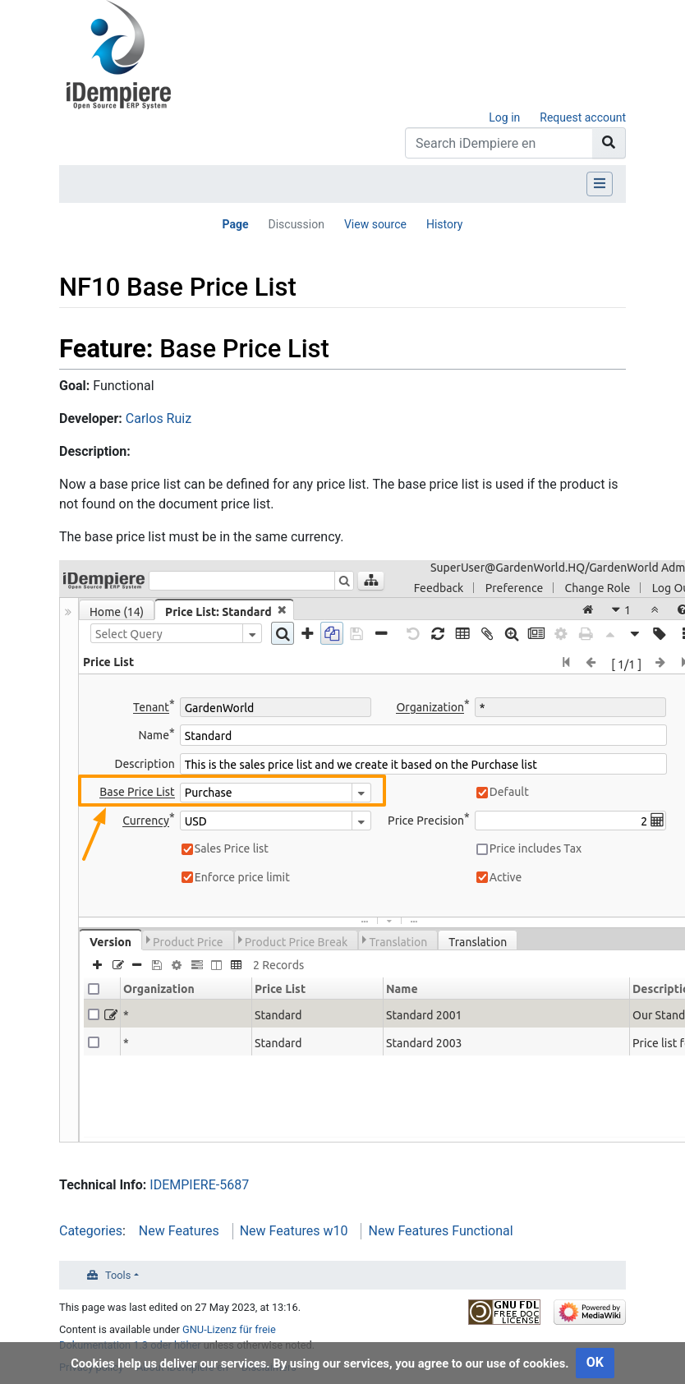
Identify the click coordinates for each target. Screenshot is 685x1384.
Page (235, 224)
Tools (118, 1275)
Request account (583, 117)
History (444, 224)
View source (375, 224)
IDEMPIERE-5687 (199, 1185)
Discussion (296, 224)
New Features (179, 1231)
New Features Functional (440, 1231)
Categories (90, 1231)
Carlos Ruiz (158, 418)
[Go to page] (609, 143)
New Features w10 (294, 1231)
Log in (504, 117)
